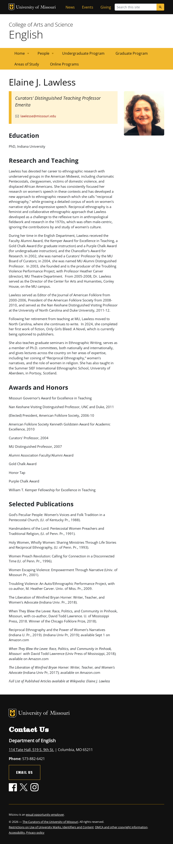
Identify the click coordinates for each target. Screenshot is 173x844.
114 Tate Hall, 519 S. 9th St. (31, 749)
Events (87, 7)
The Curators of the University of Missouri (50, 822)
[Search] (160, 7)
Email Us (24, 772)
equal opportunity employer (45, 814)
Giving (105, 7)
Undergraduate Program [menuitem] (83, 53)
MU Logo (11, 7)
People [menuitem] (43, 55)
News (70, 7)
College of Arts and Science (41, 24)
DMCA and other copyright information (121, 827)
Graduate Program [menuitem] (132, 53)
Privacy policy (35, 832)
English (26, 34)
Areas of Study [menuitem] (26, 64)
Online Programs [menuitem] (64, 64)
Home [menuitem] (19, 55)
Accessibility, (17, 832)
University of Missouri (36, 7)
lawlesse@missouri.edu (38, 116)
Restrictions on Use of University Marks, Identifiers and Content (51, 827)
